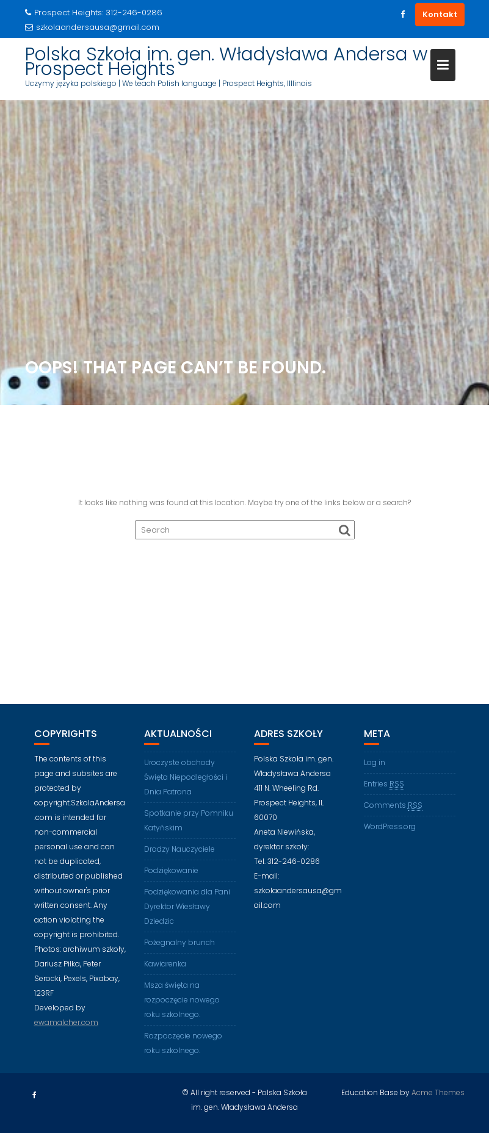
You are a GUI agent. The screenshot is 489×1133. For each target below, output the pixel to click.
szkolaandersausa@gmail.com (92, 27)
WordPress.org (390, 826)
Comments (393, 805)
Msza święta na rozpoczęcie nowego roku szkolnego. (182, 1000)
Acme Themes (438, 1092)
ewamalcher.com (66, 1022)
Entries (384, 784)
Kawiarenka (165, 964)
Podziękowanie (171, 870)
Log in (374, 762)
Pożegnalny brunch (179, 942)
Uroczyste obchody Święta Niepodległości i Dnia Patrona (185, 777)
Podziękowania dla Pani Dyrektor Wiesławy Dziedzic (187, 906)
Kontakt (439, 14)
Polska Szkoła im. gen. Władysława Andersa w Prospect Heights (226, 61)
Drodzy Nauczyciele (179, 849)
